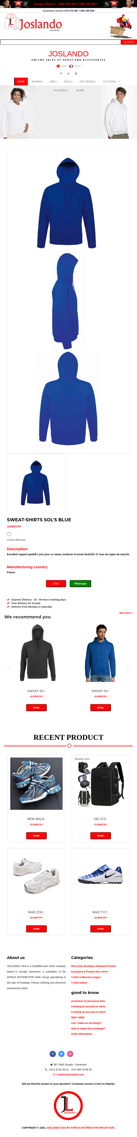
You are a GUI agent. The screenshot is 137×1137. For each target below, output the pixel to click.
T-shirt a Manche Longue (86, 977)
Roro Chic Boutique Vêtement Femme (93, 966)
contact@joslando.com (68, 1074)
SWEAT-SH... (36, 691)
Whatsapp (80, 583)
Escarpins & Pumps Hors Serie (89, 971)
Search (129, 42)
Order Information (81, 1033)
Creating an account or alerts (88, 1006)
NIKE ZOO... (36, 912)
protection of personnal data (88, 1001)
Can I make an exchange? (86, 1023)
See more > (126, 612)
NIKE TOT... (100, 912)
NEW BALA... (36, 819)
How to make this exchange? (88, 1028)
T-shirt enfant (79, 982)
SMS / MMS (78, 1017)
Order (56, 583)
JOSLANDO (68, 55)
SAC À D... (101, 819)
